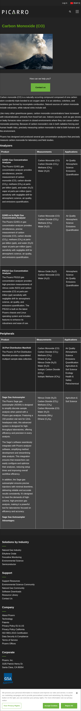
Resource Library (10, 595)
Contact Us (7, 598)
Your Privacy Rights (12, 708)
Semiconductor (9, 564)
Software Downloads (11, 591)
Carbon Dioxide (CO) (48, 164)
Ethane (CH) (44, 359)
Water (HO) (44, 171)
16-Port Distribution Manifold (16, 348)
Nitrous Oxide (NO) (47, 271)
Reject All (69, 708)
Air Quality (71, 160)
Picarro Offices (9, 643)
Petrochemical (72, 384)
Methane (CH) (45, 167)
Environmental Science (13, 561)
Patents (5, 622)
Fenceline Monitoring (12, 557)
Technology (7, 619)
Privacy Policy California (13, 629)
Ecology (69, 373)
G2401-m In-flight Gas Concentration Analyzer (14, 216)
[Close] (77, 695)
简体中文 (75, 3)
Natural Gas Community (13, 588)
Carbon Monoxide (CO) (49, 160)
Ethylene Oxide (9, 554)
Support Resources (11, 581)
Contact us (40, 87)
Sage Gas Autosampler (13, 397)
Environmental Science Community (18, 584)
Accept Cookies (51, 708)
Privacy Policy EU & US (13, 626)
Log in (64, 3)
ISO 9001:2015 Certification (15, 633)
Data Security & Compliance (15, 636)
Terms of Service (10, 640)
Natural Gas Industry (11, 550)
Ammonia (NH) (45, 415)
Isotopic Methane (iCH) (49, 376)
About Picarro (8, 615)
